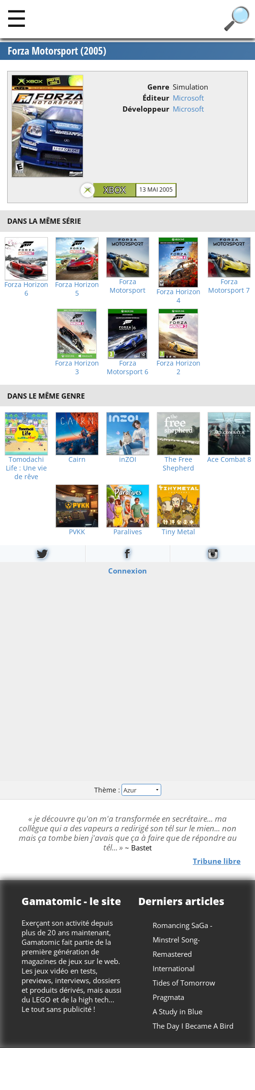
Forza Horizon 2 (178, 367)
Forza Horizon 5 (77, 289)
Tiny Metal (178, 532)
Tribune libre (217, 860)
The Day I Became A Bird (193, 1026)
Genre (158, 87)
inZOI (127, 459)
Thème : (127, 789)
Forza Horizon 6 (26, 289)
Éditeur (156, 98)
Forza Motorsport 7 (229, 286)
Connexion (127, 570)
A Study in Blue (177, 1011)
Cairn (77, 459)
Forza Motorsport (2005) (57, 51)
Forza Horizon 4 (178, 296)
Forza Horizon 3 (77, 367)
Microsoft (188, 98)
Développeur (145, 109)
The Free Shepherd (178, 463)
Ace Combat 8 (229, 459)
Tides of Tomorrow (184, 982)
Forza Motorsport (127, 286)
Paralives (127, 532)
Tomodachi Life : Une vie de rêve (26, 468)
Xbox (115, 189)
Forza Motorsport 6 (127, 367)
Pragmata (168, 997)
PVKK (77, 532)
